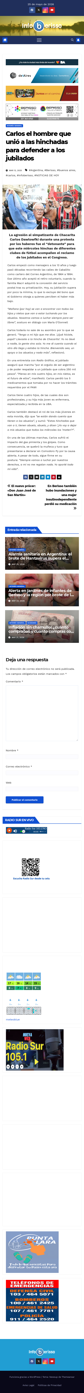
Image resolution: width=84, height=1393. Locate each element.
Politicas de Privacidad (49, 1385)
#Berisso (50, 170)
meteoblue (13, 1019)
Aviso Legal (28, 1385)
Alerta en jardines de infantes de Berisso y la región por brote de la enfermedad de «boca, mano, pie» (41, 594)
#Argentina (36, 170)
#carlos (10, 175)
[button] (72, 40)
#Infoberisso (25, 175)
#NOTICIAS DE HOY (46, 175)
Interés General (14, 126)
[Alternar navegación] (39, 40)
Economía (32, 623)
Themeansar (68, 1377)
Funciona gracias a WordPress (25, 1377)
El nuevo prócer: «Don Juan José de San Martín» (21, 490)
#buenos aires (66, 170)
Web (8, 782)
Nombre (12, 750)
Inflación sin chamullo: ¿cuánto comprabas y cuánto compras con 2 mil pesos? (40, 631)
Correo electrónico (19, 766)
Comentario (14, 681)
